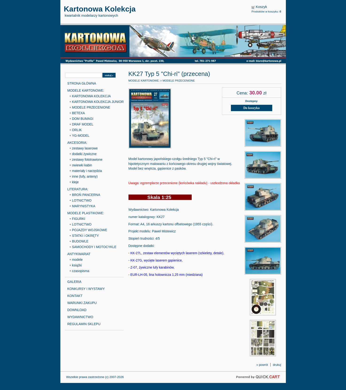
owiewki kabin (82, 165)
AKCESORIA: (77, 142)
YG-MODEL (80, 135)
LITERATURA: (77, 189)
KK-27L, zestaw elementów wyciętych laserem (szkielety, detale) (176, 253)
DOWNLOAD (77, 310)
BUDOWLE (80, 241)
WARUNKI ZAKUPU (82, 303)
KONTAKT (74, 296)
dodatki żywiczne (84, 154)
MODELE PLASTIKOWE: (85, 213)
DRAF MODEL (82, 124)
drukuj (277, 365)
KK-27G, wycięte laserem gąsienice (156, 260)
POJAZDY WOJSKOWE (89, 230)
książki (77, 265)
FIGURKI (78, 219)
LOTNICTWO (82, 200)
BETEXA (78, 113)
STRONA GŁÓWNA (81, 83)
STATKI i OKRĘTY (85, 236)
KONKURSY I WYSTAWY (86, 289)
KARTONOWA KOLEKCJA (91, 96)
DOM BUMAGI (82, 119)
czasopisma (80, 271)
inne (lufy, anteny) (85, 176)
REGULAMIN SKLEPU (84, 324)
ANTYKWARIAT (79, 254)
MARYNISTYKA (83, 206)
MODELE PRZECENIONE (91, 107)
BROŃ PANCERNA (86, 195)
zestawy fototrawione (87, 159)
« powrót (262, 365)
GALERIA (74, 282)
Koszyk (261, 7)
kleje (75, 182)
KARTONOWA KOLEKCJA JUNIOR (98, 102)
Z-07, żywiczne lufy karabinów (152, 267)
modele (77, 259)
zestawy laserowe (85, 148)
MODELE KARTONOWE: (85, 90)
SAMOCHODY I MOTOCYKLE (94, 247)
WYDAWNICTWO (80, 317)
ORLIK (77, 130)
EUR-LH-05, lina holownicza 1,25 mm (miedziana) (166, 275)
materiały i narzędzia (87, 171)
